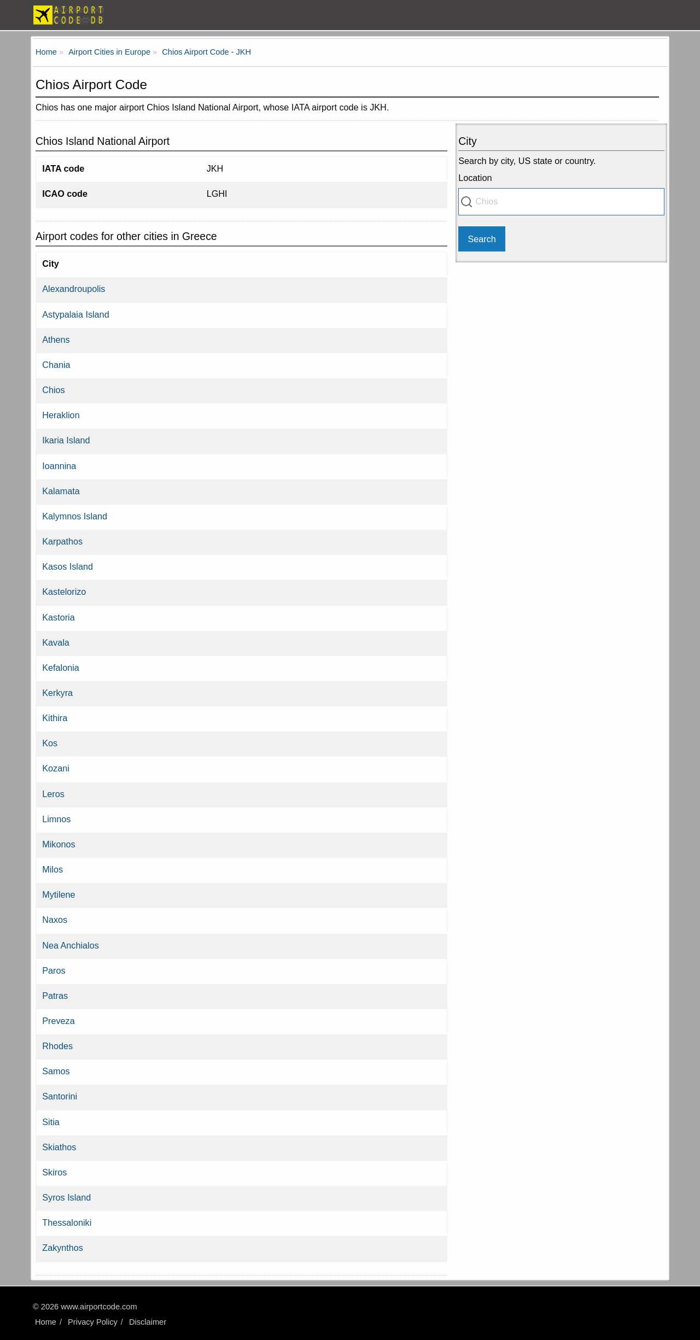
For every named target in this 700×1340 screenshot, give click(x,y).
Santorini (59, 1096)
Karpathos (62, 541)
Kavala (55, 642)
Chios (53, 390)
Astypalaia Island (75, 314)
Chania (56, 365)
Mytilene (58, 894)
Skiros (54, 1172)
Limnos (56, 819)
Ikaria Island (66, 440)
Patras (55, 995)
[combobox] (561, 201)
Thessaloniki (66, 1222)
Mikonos (58, 844)
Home (45, 1322)
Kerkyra (57, 693)
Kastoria (58, 617)
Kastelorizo (64, 591)
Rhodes (57, 1046)
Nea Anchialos (70, 945)
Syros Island (66, 1197)
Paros (53, 970)
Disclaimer (147, 1322)
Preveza (58, 1021)
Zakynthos (62, 1248)
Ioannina (59, 466)
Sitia (51, 1122)
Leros (53, 794)
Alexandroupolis (73, 289)
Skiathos (59, 1147)
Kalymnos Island (74, 516)
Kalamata (60, 491)
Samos (55, 1071)
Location (475, 178)
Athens (55, 339)
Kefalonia (60, 667)
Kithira (54, 718)
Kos (49, 743)
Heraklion (60, 415)
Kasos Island (67, 566)
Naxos (54, 919)
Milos (52, 869)
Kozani (55, 768)
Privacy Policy (93, 1322)
